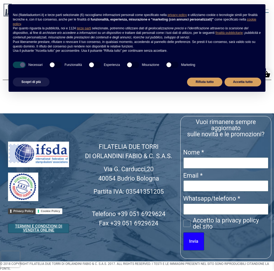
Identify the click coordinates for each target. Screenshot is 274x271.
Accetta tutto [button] (243, 82)
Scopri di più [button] (31, 82)
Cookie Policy (50, 211)
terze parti (84, 28)
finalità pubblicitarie (229, 33)
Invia (193, 241)
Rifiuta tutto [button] (205, 82)
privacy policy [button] (177, 15)
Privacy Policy (23, 211)
